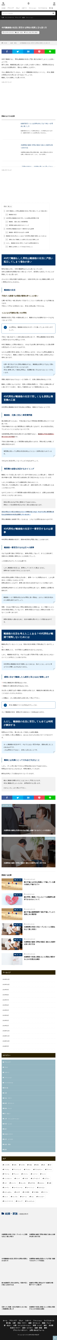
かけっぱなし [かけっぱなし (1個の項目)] (8, 1192)
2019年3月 (6, 1020)
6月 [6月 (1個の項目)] (44, 1165)
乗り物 (51, 8)
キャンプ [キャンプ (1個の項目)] (19, 1201)
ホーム (5, 1320)
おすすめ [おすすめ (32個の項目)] (32, 1183)
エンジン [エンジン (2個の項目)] (13, 1183)
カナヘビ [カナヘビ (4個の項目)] (24, 1196)
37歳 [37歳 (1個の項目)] (30, 1165)
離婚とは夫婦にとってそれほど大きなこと (19, 246)
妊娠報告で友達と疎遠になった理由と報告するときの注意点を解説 (39, 958)
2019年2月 (6, 1025)
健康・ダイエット (9, 1103)
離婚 (36, 32)
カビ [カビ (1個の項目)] (32, 1196)
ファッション (32, 8)
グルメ (18, 8)
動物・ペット (8, 1108)
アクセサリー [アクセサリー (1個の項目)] (38, 1169)
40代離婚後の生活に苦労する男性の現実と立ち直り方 (35, 43)
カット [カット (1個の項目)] (6, 1196)
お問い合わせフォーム (37, 1330)
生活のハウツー (8, 1134)
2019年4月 (6, 1015)
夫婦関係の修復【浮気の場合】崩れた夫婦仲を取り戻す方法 (39, 943)
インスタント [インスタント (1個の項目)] (8, 1178)
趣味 (5, 1149)
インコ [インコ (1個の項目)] (44, 1174)
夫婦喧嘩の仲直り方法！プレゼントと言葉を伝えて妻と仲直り (39, 928)
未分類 (51, 1325)
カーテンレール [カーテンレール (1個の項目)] (18, 1187)
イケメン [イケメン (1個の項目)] (25, 1174)
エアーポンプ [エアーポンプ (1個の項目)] (36, 1178)
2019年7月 (6, 1000)
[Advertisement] (28, 98)
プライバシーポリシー (20, 1330)
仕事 (3, 17)
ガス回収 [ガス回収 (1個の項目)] (26, 1192)
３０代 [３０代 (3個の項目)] (22, 1165)
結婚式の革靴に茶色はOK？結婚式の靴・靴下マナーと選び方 (41, 1284)
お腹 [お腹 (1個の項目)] (50, 1183)
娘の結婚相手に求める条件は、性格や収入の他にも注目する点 (14, 1284)
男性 (33, 32)
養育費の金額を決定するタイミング (17, 225)
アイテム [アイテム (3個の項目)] (6, 1169)
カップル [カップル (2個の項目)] (14, 1196)
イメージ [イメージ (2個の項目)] (34, 1174)
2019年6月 (6, 1005)
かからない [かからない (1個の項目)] (42, 1187)
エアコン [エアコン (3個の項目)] (46, 1178)
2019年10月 (6, 984)
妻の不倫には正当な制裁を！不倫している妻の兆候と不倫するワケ (39, 883)
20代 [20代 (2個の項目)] (15, 1165)
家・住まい (7, 1113)
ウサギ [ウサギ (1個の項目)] (26, 1178)
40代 (27, 32)
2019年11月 (6, 979)
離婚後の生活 (10, 214)
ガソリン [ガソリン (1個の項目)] (45, 1192)
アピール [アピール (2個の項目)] (6, 1174)
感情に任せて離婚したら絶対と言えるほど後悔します (22, 239)
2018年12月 (6, 1031)
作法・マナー (8, 1098)
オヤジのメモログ (34, 1334)
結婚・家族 (19, 32)
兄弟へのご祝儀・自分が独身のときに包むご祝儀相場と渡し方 (14, 1308)
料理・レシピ (8, 1124)
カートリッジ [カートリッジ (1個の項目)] (30, 1187)
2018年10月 (6, 1041)
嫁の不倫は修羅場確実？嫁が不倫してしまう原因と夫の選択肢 (39, 913)
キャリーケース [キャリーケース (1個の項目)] (8, 1201)
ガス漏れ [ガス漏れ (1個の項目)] (36, 1192)
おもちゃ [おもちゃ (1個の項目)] (41, 1183)
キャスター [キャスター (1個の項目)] (41, 1196)
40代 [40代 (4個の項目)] (37, 1165)
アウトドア (11, 8)
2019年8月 (6, 995)
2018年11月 (6, 1036)
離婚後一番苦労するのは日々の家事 (17, 232)
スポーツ (24, 8)
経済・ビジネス (8, 1139)
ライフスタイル (42, 8)
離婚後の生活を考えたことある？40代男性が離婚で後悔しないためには (24, 236)
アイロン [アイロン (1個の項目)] (28, 1169)
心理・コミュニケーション (11, 1118)
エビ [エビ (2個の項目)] (5, 1183)
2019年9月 (6, 989)
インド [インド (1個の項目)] (18, 1178)
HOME (3, 8)
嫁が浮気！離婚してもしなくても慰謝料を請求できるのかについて (39, 898)
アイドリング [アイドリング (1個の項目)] (17, 1169)
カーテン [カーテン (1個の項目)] (6, 1187)
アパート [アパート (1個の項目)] (49, 1169)
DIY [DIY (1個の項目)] (50, 1165)
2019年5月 (6, 1010)
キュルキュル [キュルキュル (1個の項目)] (30, 1201)
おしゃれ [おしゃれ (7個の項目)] (23, 1183)
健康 (23, 17)
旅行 (5, 1129)
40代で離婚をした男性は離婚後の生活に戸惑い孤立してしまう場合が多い (25, 211)
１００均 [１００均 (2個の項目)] (6, 1165)
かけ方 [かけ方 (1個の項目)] (18, 1192)
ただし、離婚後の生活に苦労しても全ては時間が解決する (21, 243)
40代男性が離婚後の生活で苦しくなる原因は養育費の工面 (21, 218)
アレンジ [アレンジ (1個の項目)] (16, 1174)
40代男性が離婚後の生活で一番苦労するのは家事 (18, 229)
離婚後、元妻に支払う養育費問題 (16, 221)
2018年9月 (6, 1046)
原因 (30, 32)
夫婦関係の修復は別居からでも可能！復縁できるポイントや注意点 (42, 1260)
